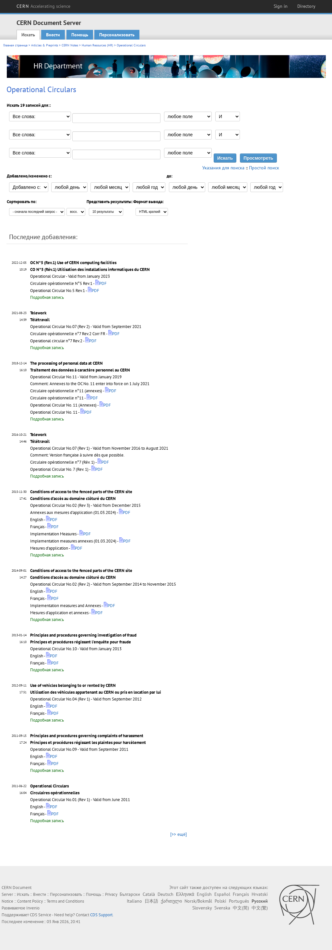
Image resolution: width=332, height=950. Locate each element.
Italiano (134, 901)
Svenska (222, 908)
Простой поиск (264, 168)
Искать (28, 35)
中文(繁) (260, 908)
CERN (43, 6)
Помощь (79, 35)
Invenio (33, 908)
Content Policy (30, 901)
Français (241, 894)
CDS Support (101, 915)
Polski (220, 901)
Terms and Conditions (65, 901)
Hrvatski (260, 894)
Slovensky (202, 908)
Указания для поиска (223, 168)
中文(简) (241, 908)
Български (130, 894)
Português (239, 901)
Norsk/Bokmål (198, 901)
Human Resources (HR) (97, 45)
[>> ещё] (178, 834)
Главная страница (15, 45)
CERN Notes (70, 45)
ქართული (171, 901)
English (204, 894)
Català (149, 894)
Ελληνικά (185, 894)
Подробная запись (47, 297)
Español (222, 894)
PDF (101, 283)
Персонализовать (117, 35)
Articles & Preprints (44, 45)
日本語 (151, 901)
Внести (53, 35)
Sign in (281, 6)
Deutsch (165, 894)
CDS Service (40, 915)
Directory (306, 6)
